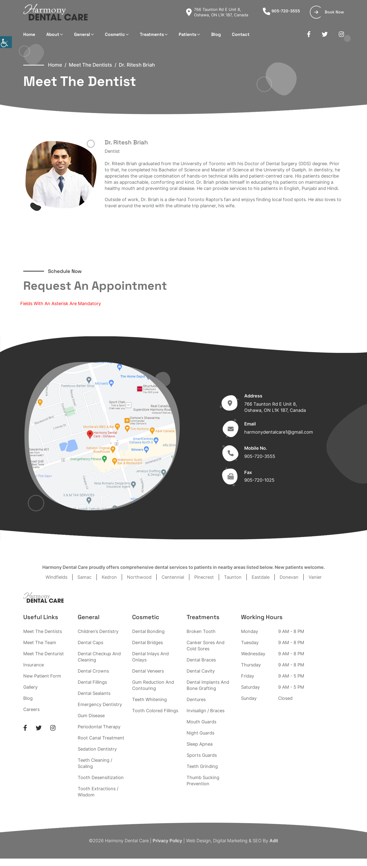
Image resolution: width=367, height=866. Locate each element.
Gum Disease (91, 715)
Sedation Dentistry (97, 749)
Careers (31, 709)
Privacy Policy (167, 840)
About (52, 34)
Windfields (56, 577)
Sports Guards (202, 755)
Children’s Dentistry (98, 631)
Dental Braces (201, 659)
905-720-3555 (281, 11)
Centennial (173, 577)
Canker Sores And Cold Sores (205, 645)
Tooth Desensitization (101, 777)
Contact (240, 34)
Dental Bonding (148, 631)
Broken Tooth (201, 631)
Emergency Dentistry (100, 704)
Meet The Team (39, 642)
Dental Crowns (93, 671)
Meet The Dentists (42, 631)
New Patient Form (42, 676)
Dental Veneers (148, 671)
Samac (84, 577)
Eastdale (260, 577)
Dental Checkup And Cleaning (99, 656)
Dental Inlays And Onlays (150, 656)
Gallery (30, 687)
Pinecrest (204, 577)
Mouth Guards (201, 721)
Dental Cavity (201, 671)
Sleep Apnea (200, 744)
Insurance (33, 664)
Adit (273, 840)
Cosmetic (115, 34)
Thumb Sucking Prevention (203, 780)
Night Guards (200, 732)
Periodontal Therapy (99, 726)
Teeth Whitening (149, 699)
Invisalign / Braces (205, 710)
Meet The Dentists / (94, 65)
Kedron (109, 577)
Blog (216, 34)
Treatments (152, 34)
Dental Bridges (147, 642)
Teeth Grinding (202, 766)
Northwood (139, 577)
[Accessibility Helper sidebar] (6, 42)
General (82, 34)
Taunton (233, 577)
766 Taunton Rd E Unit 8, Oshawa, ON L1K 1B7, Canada (217, 12)
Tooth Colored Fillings (155, 710)
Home (29, 34)
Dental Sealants (94, 693)
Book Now (329, 12)
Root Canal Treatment (101, 737)
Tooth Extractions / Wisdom (98, 791)
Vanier (315, 577)
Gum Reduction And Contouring (153, 685)
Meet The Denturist (43, 653)
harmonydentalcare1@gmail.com (278, 432)
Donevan (289, 577)
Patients (187, 34)
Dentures (196, 699)
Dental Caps (90, 642)
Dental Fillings (92, 682)
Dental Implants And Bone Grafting (208, 685)
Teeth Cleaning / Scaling (95, 763)
